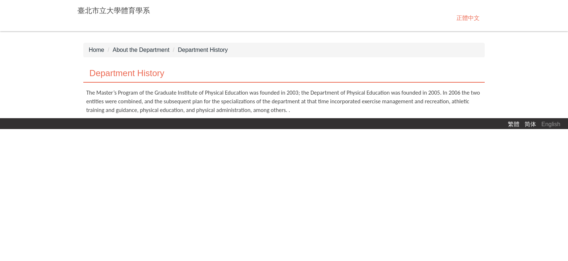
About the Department (141, 50)
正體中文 (468, 18)
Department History (203, 50)
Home (96, 50)
